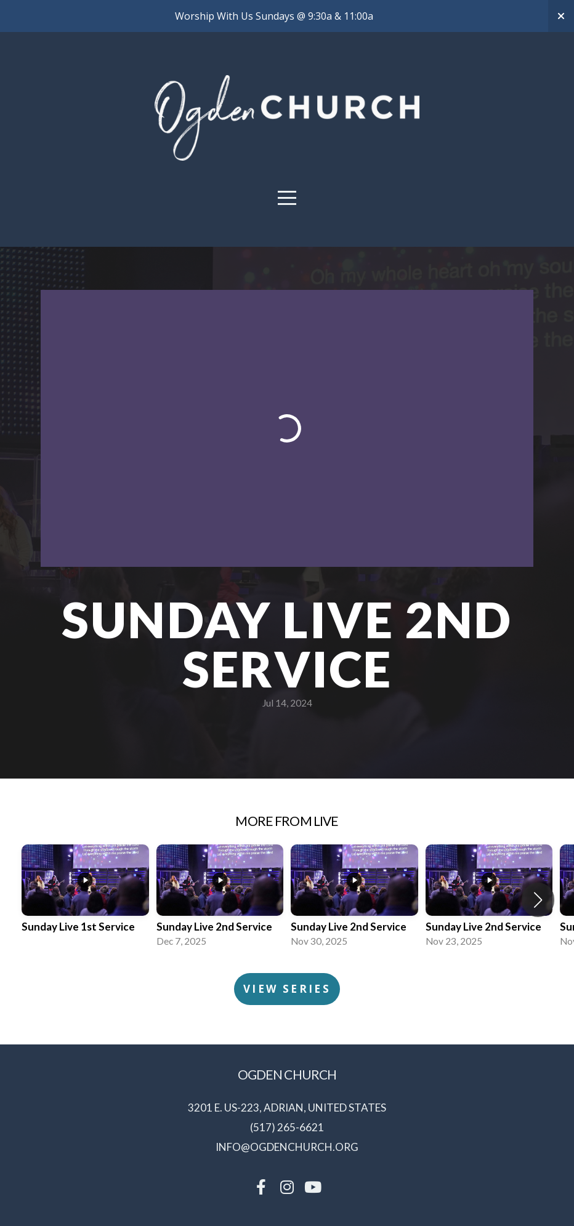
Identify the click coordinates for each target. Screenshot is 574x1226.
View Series (287, 989)
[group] (85, 899)
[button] (538, 899)
